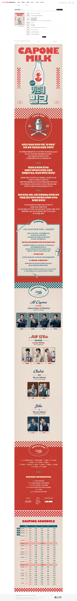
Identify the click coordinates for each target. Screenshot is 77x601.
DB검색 (19, 5)
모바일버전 (34, 595)
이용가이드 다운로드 (29, 595)
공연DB (27, 5)
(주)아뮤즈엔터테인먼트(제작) (35, 34)
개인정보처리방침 (18, 595)
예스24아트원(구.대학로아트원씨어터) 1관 (36, 15)
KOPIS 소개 (23, 595)
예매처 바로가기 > (59, 9)
